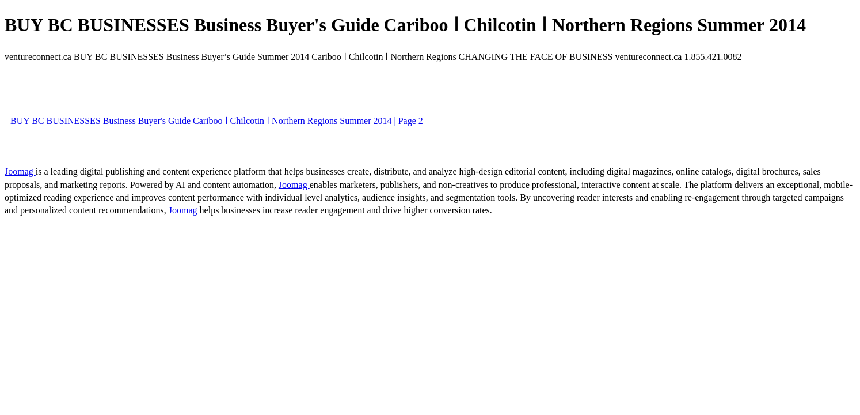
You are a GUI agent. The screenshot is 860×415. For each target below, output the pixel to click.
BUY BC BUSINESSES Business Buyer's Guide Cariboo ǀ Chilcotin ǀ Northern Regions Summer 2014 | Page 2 (216, 121)
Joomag (20, 171)
